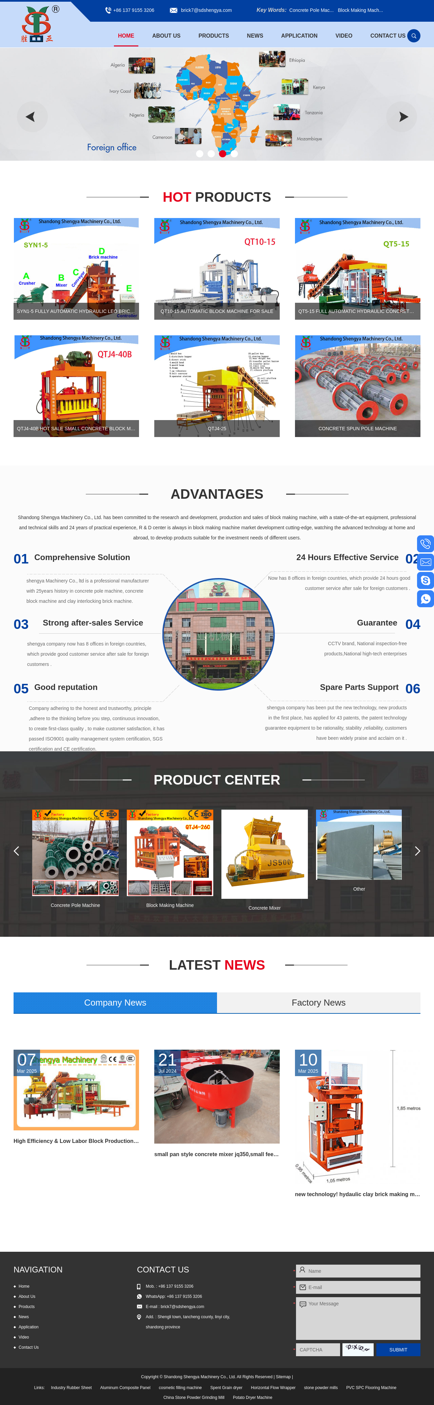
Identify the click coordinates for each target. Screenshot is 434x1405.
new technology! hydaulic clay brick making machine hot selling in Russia (357, 1194)
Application (299, 36)
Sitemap (283, 1376)
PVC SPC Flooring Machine (371, 1387)
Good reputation (56, 687)
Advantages (217, 494)
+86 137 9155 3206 (184, 1296)
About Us (166, 36)
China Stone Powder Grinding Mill (193, 1397)
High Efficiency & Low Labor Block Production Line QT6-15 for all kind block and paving (76, 1141)
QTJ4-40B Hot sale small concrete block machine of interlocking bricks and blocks (76, 428)
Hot (217, 197)
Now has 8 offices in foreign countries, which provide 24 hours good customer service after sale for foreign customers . (339, 583)
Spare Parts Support (370, 687)
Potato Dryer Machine (252, 1397)
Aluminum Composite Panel (125, 1387)
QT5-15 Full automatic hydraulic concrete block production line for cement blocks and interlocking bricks (357, 311)
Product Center (217, 779)
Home (126, 36)
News (255, 36)
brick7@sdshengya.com (206, 10)
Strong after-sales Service (78, 622)
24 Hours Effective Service (358, 557)
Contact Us (388, 36)
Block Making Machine (170, 905)
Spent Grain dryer (226, 1387)
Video (344, 36)
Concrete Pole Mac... (311, 10)
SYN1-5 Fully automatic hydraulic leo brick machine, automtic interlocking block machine (76, 311)
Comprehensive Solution (72, 557)
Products (214, 36)
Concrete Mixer (265, 908)
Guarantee (388, 622)
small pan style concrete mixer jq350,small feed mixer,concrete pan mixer (217, 1154)
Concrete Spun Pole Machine (357, 428)
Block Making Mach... (360, 10)
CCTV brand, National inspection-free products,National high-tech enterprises (365, 648)
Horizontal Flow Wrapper (273, 1387)
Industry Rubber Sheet (71, 1387)
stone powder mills (321, 1387)
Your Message (358, 1318)
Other (359, 889)
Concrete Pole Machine (75, 905)
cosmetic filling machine (180, 1387)
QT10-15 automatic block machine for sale (217, 311)
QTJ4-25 (217, 428)
